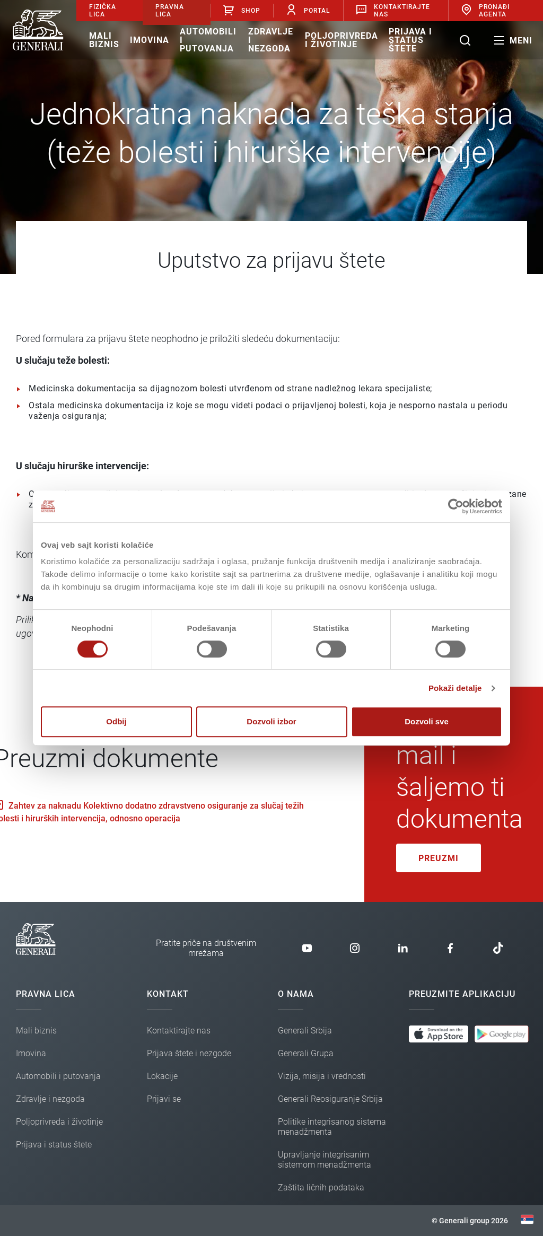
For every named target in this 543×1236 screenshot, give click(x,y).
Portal (307, 10)
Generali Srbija (305, 1030)
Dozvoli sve (427, 721)
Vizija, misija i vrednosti (322, 1076)
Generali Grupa (306, 1053)
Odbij (116, 721)
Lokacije (162, 1076)
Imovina (149, 40)
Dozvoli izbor (271, 721)
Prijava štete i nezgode (189, 1053)
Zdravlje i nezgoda (270, 40)
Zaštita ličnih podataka (321, 1187)
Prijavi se (164, 1099)
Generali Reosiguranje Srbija (330, 1099)
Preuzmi (438, 858)
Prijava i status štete (410, 40)
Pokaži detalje (455, 687)
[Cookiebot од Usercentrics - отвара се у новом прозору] (455, 506)
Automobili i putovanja (208, 40)
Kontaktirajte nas (179, 1030)
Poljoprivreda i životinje (341, 40)
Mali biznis (104, 40)
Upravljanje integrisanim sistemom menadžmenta (324, 1160)
